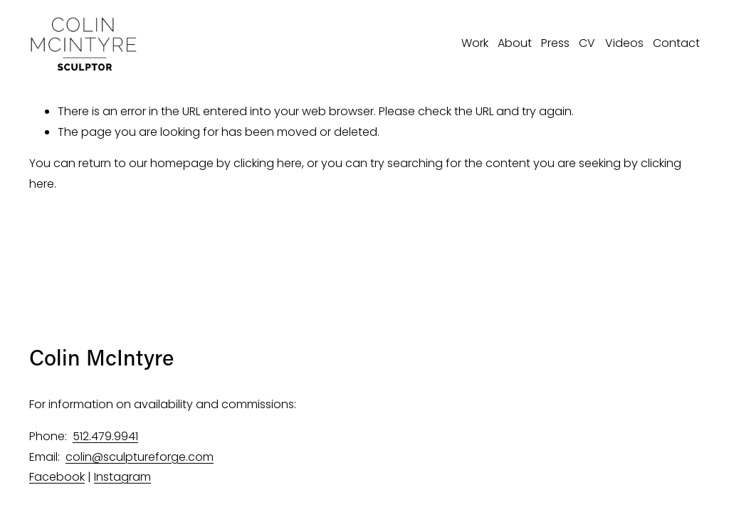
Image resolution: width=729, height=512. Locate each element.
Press (555, 43)
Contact (676, 43)
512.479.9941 (105, 436)
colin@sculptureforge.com (139, 457)
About (515, 43)
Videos (624, 43)
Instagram (122, 477)
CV (587, 43)
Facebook (57, 477)
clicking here (268, 163)
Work (474, 43)
